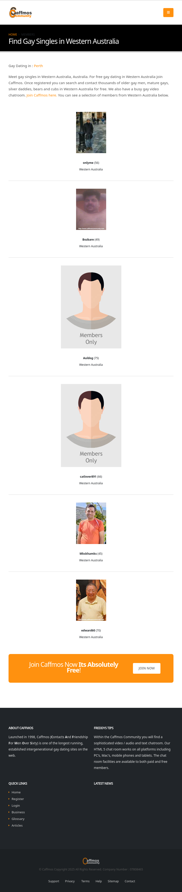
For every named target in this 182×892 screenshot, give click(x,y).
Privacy (70, 881)
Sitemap (113, 881)
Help (99, 881)
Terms (85, 881)
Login (16, 805)
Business (18, 812)
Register (18, 799)
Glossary (18, 819)
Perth (38, 65)
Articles (17, 825)
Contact (130, 881)
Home (13, 34)
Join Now (147, 668)
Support (53, 881)
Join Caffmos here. (42, 95)
